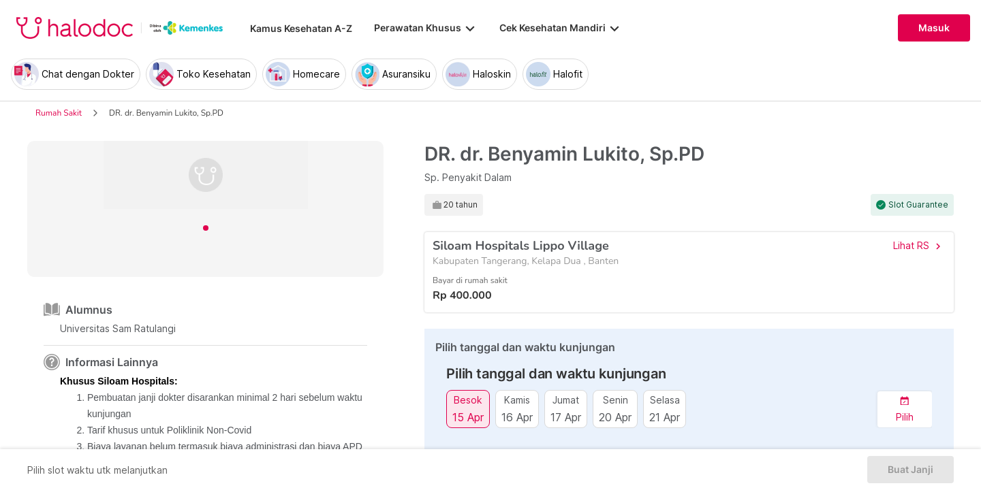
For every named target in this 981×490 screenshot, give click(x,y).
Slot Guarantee (918, 205)
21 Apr (664, 416)
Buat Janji (910, 469)
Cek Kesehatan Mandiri (560, 28)
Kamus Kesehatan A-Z (301, 28)
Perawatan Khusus (426, 28)
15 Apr (468, 416)
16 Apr (517, 416)
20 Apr (615, 416)
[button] (904, 409)
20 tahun (460, 205)
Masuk (934, 27)
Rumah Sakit (58, 113)
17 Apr (565, 416)
